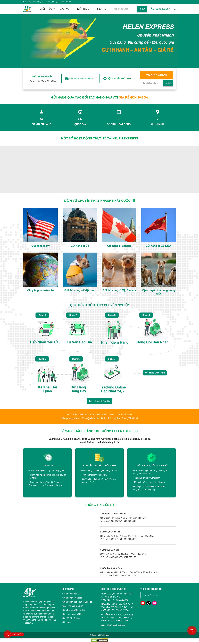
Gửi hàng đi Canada (119, 245)
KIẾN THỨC (83, 9)
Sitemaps (66, 622)
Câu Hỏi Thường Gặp (72, 614)
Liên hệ (192, 630)
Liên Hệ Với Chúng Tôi (99, 401)
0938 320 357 (107, 621)
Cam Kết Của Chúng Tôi (73, 610)
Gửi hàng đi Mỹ (40, 245)
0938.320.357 (163, 9)
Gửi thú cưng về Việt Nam (79, 290)
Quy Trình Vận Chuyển (72, 606)
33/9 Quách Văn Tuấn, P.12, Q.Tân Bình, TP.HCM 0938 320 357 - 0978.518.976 (116, 597)
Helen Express (151, 595)
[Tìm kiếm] (175, 9)
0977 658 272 (107, 610)
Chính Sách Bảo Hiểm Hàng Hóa (77, 602)
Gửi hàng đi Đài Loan (158, 245)
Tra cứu (141, 9)
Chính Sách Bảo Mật (71, 594)
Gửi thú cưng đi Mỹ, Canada (119, 290)
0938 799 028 (122, 621)
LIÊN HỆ (101, 9)
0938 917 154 (122, 610)
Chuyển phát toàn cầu (40, 290)
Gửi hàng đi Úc (80, 245)
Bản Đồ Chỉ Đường (71, 618)
